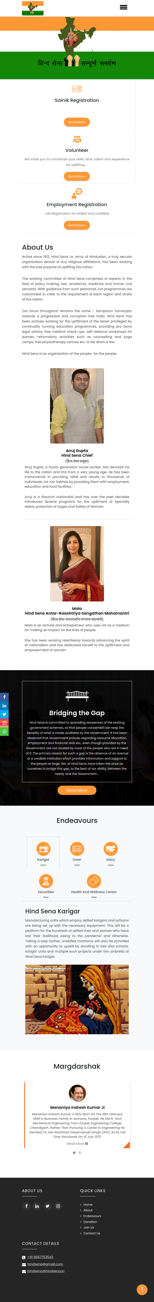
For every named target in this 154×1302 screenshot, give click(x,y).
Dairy (110, 851)
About (88, 1210)
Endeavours (92, 1216)
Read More (76, 122)
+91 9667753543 (40, 1257)
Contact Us (91, 1233)
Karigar (43, 851)
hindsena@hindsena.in (45, 1271)
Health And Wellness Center (94, 883)
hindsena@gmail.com (45, 1264)
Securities (46, 883)
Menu (90, 7)
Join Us (88, 1227)
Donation (90, 1222)
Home (88, 1204)
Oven (77, 851)
